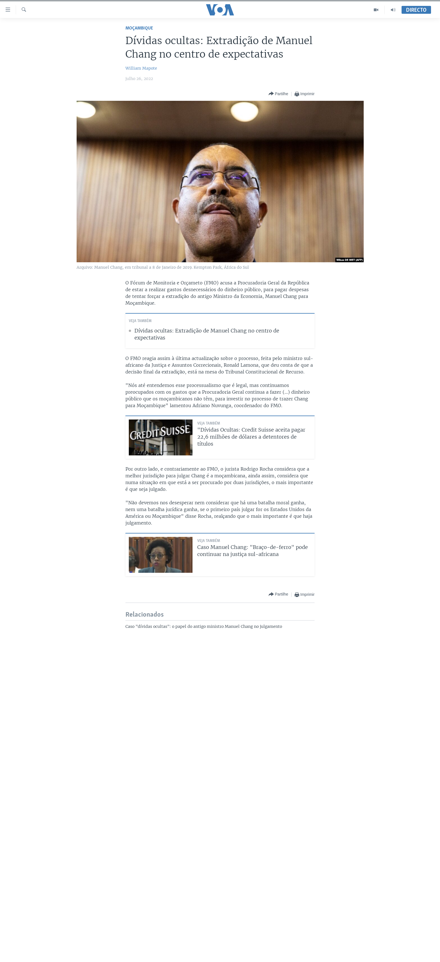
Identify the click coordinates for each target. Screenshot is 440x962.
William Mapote (141, 68)
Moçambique (139, 28)
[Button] (278, 94)
